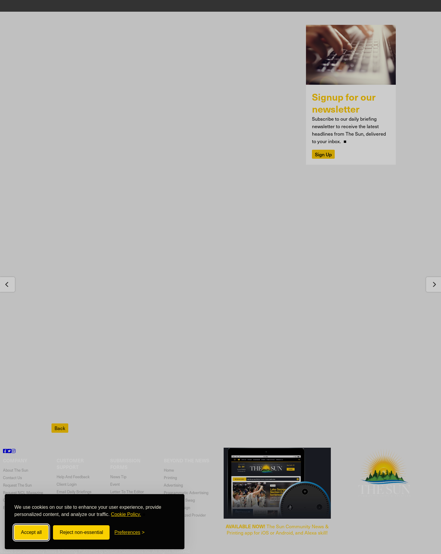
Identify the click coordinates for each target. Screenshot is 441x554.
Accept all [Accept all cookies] (31, 532)
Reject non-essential (81, 532)
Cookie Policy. (126, 514)
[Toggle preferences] (129, 532)
